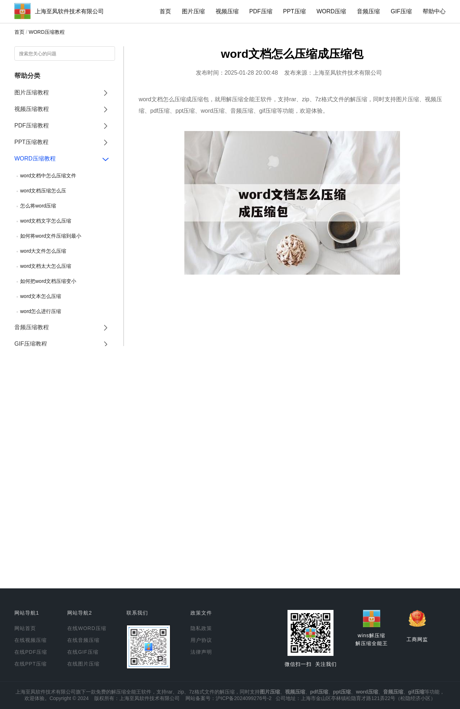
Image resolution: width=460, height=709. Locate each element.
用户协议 (201, 640)
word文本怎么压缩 (40, 296)
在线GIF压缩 (82, 652)
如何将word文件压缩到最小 (50, 236)
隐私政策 (201, 628)
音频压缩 (368, 11)
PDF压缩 (260, 11)
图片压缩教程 (31, 92)
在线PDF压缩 (30, 652)
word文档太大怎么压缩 (45, 266)
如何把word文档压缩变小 (48, 281)
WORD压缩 (331, 11)
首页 (165, 11)
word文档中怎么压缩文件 (48, 175)
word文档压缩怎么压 (43, 190)
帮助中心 (434, 11)
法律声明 (201, 652)
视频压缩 (227, 11)
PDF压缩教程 (31, 125)
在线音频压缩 (83, 640)
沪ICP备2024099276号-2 (244, 698)
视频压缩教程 (31, 109)
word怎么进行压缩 (40, 311)
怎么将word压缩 (38, 206)
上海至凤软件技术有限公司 (69, 11)
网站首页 (25, 628)
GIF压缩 (401, 11)
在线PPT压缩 (30, 664)
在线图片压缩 (83, 664)
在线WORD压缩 (86, 628)
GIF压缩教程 (30, 344)
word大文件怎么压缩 (43, 251)
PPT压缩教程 (31, 142)
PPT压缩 (294, 11)
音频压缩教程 (31, 327)
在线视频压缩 (30, 640)
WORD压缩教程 (47, 32)
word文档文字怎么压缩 (45, 221)
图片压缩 (193, 11)
